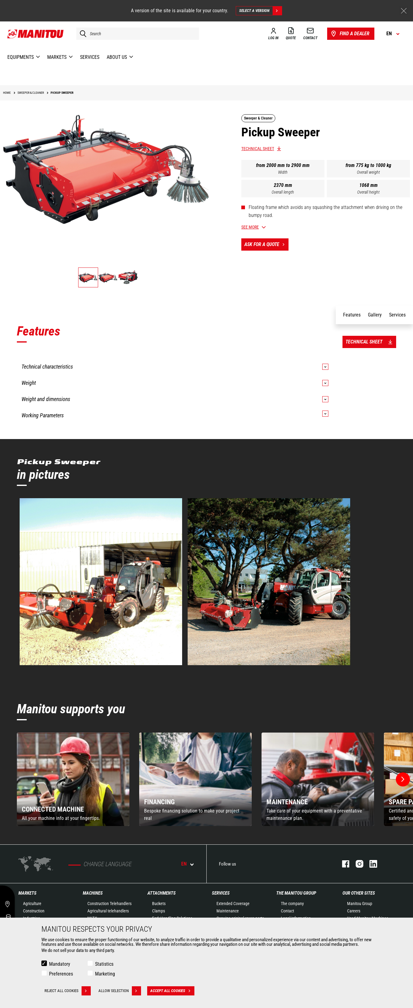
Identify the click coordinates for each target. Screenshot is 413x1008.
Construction (33, 910)
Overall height (368, 192)
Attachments (161, 893)
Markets (27, 893)
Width (283, 172)
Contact (287, 910)
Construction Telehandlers (109, 903)
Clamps (158, 910)
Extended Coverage (233, 903)
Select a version (260, 10)
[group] (73, 779)
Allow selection (119, 990)
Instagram (356, 864)
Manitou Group (359, 903)
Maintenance (227, 910)
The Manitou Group (296, 893)
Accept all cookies (172, 990)
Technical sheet (257, 148)
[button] (403, 779)
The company (292, 903)
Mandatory (59, 964)
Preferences (61, 974)
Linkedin (370, 864)
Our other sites (358, 893)
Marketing (105, 974)
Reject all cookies (67, 990)
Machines (93, 893)
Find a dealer (349, 33)
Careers (353, 910)
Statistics (104, 964)
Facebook (343, 864)
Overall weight (368, 172)
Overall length (283, 192)
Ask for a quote (266, 244)
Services (221, 893)
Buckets (159, 903)
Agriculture (32, 903)
